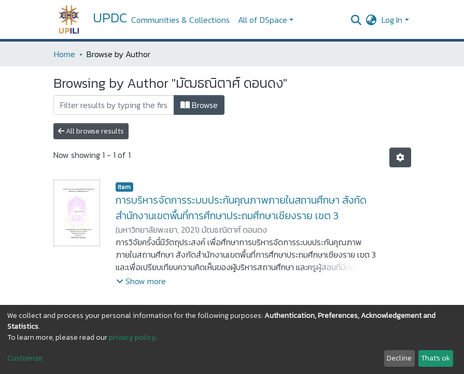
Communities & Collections (180, 20)
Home (64, 54)
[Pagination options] (400, 157)
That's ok (435, 358)
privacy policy (132, 337)
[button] (370, 20)
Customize (25, 358)
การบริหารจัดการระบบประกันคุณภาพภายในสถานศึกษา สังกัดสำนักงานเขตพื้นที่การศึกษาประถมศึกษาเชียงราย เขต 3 (241, 207)
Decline (399, 358)
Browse (199, 105)
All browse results (91, 131)
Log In (392, 20)
